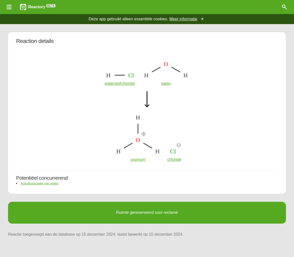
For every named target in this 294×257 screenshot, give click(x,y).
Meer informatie (183, 19)
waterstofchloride (120, 83)
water (166, 83)
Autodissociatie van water (40, 183)
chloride (174, 159)
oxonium (137, 159)
